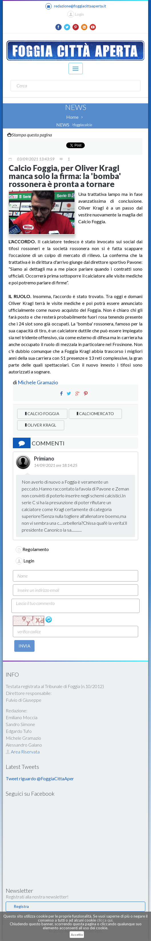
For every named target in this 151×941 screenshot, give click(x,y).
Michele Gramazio (38, 382)
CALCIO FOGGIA (42, 413)
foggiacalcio (83, 124)
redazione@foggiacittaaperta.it (75, 6)
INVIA (24, 645)
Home (72, 117)
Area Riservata (23, 751)
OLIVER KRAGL (40, 425)
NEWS (62, 124)
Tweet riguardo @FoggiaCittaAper (40, 778)
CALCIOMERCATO (95, 413)
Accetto (77, 934)
